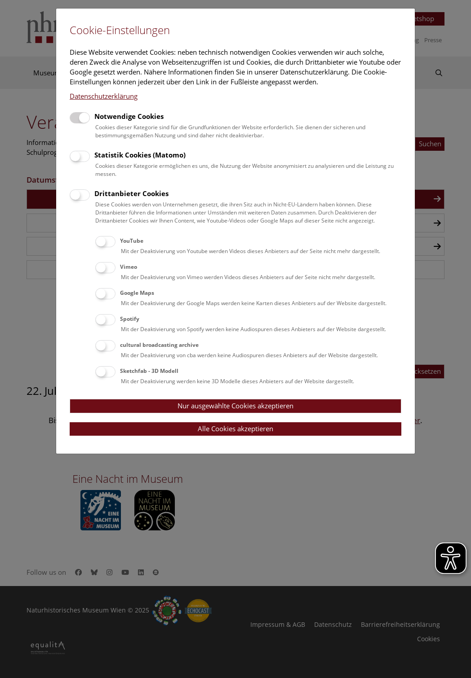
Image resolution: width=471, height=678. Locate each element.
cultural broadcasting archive (159, 345)
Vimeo (128, 267)
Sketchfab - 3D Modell (149, 371)
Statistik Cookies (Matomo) (140, 154)
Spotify (129, 319)
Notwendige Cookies (129, 116)
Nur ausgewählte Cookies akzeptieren (235, 405)
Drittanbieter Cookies (131, 193)
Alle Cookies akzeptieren (235, 428)
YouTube (131, 241)
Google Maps (137, 293)
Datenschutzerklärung (104, 96)
